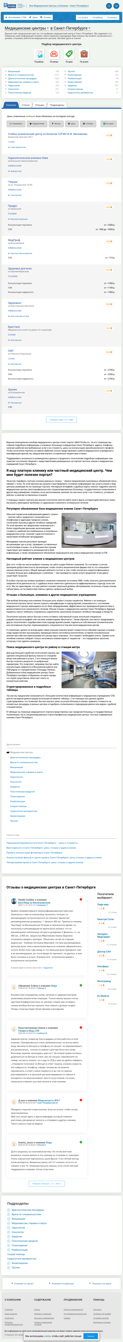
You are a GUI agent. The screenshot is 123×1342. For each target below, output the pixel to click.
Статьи (37, 1310)
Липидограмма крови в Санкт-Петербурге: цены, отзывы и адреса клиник (45, 862)
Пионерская (16, 403)
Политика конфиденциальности (14, 1323)
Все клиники (15, 17)
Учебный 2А (42, 1033)
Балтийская (16, 364)
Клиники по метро (22, 1283)
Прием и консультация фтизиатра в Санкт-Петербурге (34, 852)
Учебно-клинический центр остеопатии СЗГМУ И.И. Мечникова (47, 134)
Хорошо (90, 1336)
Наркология (14, 86)
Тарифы (67, 1318)
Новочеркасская (18, 147)
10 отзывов (13, 276)
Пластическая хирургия (19, 93)
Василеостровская (19, 219)
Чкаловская (16, 195)
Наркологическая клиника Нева (28, 157)
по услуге (83, 17)
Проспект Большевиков (21, 253)
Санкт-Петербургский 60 (47, 1103)
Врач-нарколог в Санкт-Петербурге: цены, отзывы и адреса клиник (41, 847)
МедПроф (14, 240)
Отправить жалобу (101, 1318)
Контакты (97, 1310)
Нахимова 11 (42, 905)
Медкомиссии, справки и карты (23, 82)
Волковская (16, 340)
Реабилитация (75, 78)
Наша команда (11, 1314)
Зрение (12, 389)
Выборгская (16, 171)
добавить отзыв (14, 165)
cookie (47, 1336)
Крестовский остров (20, 316)
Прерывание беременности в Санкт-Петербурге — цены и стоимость (42, 843)
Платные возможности (73, 1310)
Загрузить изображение (44, 1318)
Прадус (12, 205)
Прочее (71, 71)
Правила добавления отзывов (43, 1323)
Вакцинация (14, 71)
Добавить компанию (42, 1314)
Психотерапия (74, 75)
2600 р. (111, 407)
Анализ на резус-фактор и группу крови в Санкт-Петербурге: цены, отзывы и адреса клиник (54, 857)
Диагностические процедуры (22, 78)
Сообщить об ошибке (102, 1314)
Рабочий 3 (41, 988)
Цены (33, 17)
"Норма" (13, 181)
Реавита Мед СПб (28, 1030)
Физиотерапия (75, 82)
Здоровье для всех (20, 268)
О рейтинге (9, 1318)
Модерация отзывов (101, 1322)
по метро (112, 17)
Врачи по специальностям (21, 75)
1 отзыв (11, 142)
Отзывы (45, 17)
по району (97, 17)
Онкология (13, 89)
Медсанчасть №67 (49, 1100)
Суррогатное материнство (80, 93)
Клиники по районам (61, 1283)
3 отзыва (12, 334)
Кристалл (14, 326)
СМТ (11, 350)
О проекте (9, 1310)
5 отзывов (12, 213)
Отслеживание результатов (75, 1314)
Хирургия (72, 86)
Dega (54, 985)
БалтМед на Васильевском (34, 902)
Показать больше (47, 1184)
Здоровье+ (15, 302)
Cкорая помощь (75, 89)
